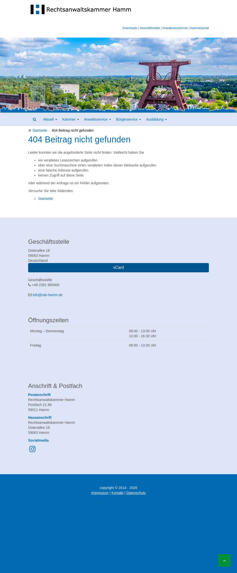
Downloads (130, 28)
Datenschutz (136, 493)
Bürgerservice (128, 119)
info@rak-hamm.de (48, 295)
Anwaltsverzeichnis (175, 28)
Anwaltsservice (97, 119)
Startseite (39, 130)
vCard (118, 267)
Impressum (99, 493)
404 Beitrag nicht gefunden (79, 139)
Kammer (70, 119)
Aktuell (50, 119)
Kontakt (117, 493)
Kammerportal (199, 28)
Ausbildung (156, 119)
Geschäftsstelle (150, 28)
